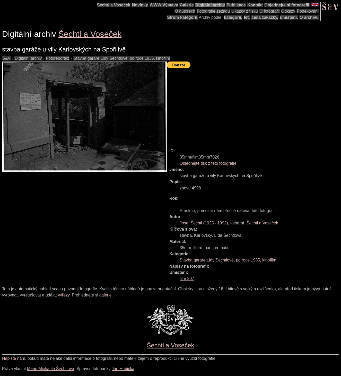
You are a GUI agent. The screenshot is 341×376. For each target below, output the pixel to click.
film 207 (187, 278)
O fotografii (269, 11)
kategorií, (233, 17)
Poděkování (308, 11)
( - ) (204, 223)
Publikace (236, 5)
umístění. (289, 17)
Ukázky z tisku (244, 11)
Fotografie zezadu (213, 11)
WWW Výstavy (164, 5)
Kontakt (255, 5)
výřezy (63, 295)
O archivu (309, 17)
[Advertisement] (254, 106)
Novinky (140, 5)
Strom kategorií (182, 17)
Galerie (187, 5)
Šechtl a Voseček (113, 5)
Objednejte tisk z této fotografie (208, 163)
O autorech (185, 11)
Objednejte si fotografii (286, 5)
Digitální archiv (210, 5)
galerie (105, 295)
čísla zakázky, (264, 17)
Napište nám (13, 358)
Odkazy (288, 11)
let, (247, 17)
